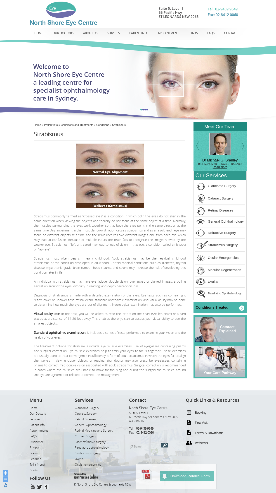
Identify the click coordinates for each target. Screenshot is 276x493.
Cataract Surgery (214, 198)
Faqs (211, 33)
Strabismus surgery (87, 453)
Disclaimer (36, 442)
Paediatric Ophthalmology (218, 293)
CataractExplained (227, 329)
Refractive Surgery (215, 233)
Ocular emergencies (88, 465)
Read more (220, 167)
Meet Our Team (219, 126)
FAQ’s (33, 436)
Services (113, 33)
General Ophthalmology (219, 221)
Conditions (102, 125)
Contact (231, 33)
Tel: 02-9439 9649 (223, 9)
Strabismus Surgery (216, 245)
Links (194, 33)
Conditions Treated (212, 307)
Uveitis (206, 282)
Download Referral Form (186, 476)
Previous (199, 147)
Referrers (201, 443)
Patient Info (138, 33)
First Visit (201, 423)
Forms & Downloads (209, 433)
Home (38, 33)
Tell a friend (37, 465)
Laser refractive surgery (90, 442)
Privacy (34, 448)
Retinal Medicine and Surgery (94, 431)
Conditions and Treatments (77, 125)
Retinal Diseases (214, 210)
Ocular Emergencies (217, 258)
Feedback (36, 459)
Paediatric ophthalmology (92, 448)
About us (90, 33)
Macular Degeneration (218, 270)
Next (241, 144)
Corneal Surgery (85, 436)
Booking (200, 412)
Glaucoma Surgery (215, 186)
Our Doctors (63, 33)
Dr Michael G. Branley (220, 160)
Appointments (169, 33)
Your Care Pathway (220, 373)
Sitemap (35, 453)
